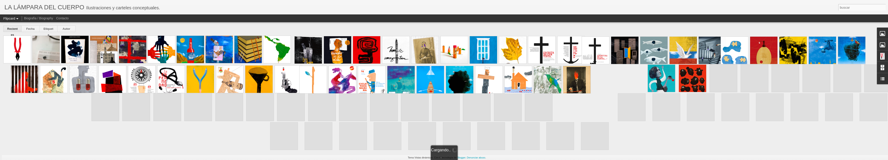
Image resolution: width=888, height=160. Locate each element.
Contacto (62, 18)
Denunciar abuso (476, 157)
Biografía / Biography (38, 18)
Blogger (461, 157)
